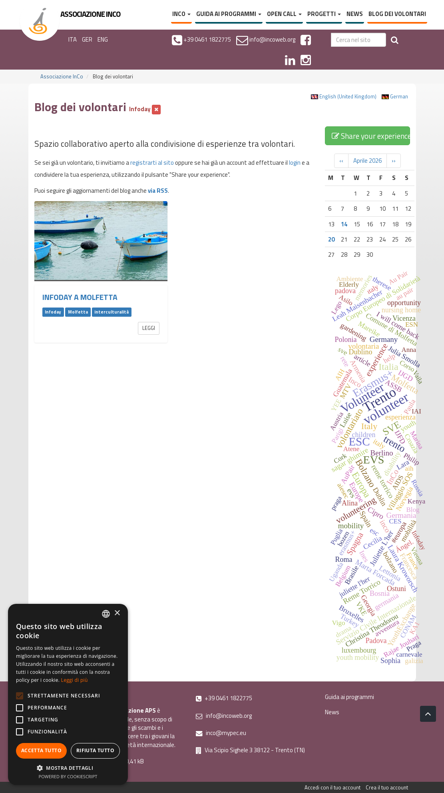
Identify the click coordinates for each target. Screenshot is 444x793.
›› (394, 160)
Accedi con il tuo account (332, 787)
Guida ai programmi (228, 13)
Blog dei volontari (397, 13)
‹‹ (341, 160)
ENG (103, 39)
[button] (68, 767)
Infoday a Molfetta (79, 297)
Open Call (284, 13)
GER (87, 39)
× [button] (117, 613)
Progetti (324, 13)
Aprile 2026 (367, 160)
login (295, 162)
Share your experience (371, 136)
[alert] (68, 694)
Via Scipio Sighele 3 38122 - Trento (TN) (250, 750)
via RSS (158, 190)
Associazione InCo (61, 76)
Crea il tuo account (387, 787)
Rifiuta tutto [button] (95, 750)
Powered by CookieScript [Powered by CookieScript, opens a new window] (68, 776)
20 (331, 239)
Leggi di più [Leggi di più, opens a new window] (74, 680)
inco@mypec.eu (221, 732)
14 (344, 224)
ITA (72, 39)
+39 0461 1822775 (224, 698)
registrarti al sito (152, 162)
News (354, 13)
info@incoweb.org (224, 715)
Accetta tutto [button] (41, 750)
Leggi (148, 328)
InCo (181, 13)
